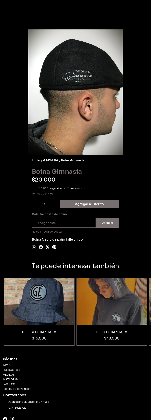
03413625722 (15, 384)
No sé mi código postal (47, 231)
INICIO (6, 342)
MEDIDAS (9, 351)
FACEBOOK (10, 360)
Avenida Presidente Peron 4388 (26, 378)
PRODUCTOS (11, 346)
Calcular (107, 223)
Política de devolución (17, 365)
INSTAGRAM (10, 356)
